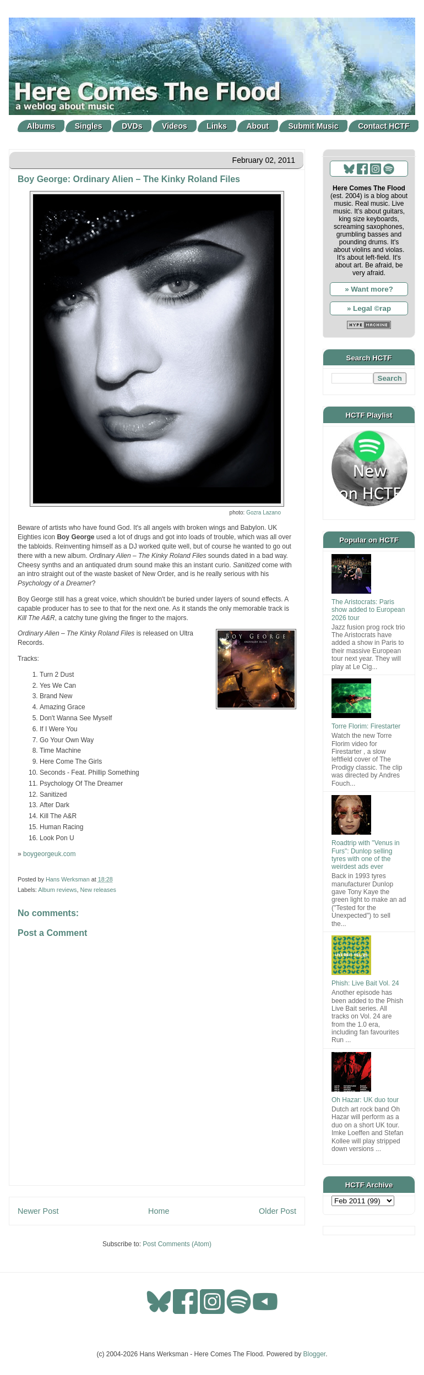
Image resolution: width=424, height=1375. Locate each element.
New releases (98, 889)
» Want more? (369, 289)
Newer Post (38, 1211)
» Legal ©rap (369, 308)
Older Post (277, 1211)
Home (158, 1211)
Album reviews (57, 889)
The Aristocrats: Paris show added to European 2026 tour (368, 610)
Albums (41, 126)
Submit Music (314, 126)
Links (216, 126)
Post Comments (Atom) (177, 1244)
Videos (174, 126)
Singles (88, 126)
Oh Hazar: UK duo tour (365, 1100)
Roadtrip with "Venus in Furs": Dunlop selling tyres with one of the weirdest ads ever (365, 854)
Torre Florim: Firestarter (365, 726)
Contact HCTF (383, 126)
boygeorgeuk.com (49, 854)
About (258, 126)
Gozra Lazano (263, 513)
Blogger (314, 1354)
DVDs (132, 126)
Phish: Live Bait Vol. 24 (365, 983)
